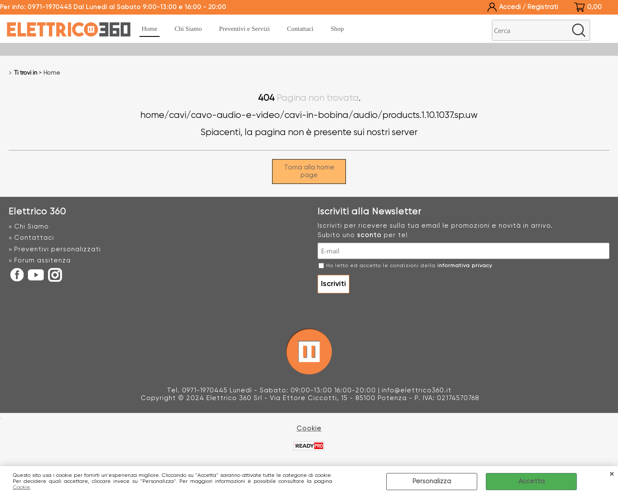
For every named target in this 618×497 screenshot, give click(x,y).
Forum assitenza (42, 260)
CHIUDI (611, 474)
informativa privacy (464, 265)
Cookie (21, 487)
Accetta (531, 481)
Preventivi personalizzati (57, 249)
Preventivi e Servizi (244, 28)
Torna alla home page (309, 171)
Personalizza (431, 481)
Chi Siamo (188, 28)
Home (150, 28)
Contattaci (300, 28)
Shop (337, 28)
